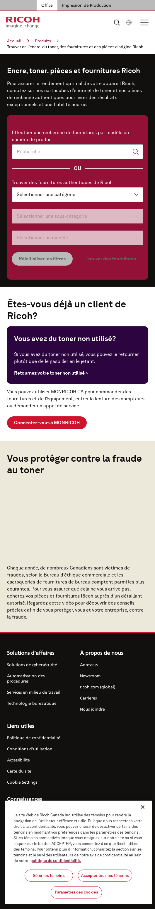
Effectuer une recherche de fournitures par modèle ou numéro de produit (70, 136)
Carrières (88, 697)
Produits (47, 41)
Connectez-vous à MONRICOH (47, 422)
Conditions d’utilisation (29, 748)
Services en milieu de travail (33, 692)
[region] (78, 852)
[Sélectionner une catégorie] (77, 194)
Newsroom (90, 675)
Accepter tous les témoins (105, 875)
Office (47, 5)
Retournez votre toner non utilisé (51, 373)
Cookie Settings (22, 782)
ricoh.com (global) (97, 686)
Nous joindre (92, 709)
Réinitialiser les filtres (42, 259)
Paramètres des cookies (76, 892)
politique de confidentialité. (55, 860)
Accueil (18, 41)
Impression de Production (86, 5)
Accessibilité (18, 759)
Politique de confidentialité (33, 737)
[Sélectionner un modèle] (77, 238)
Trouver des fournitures (111, 259)
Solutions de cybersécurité (32, 664)
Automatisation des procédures (26, 678)
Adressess (89, 664)
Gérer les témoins (49, 875)
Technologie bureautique (32, 703)
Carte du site (19, 770)
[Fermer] (142, 807)
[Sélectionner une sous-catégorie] (77, 216)
